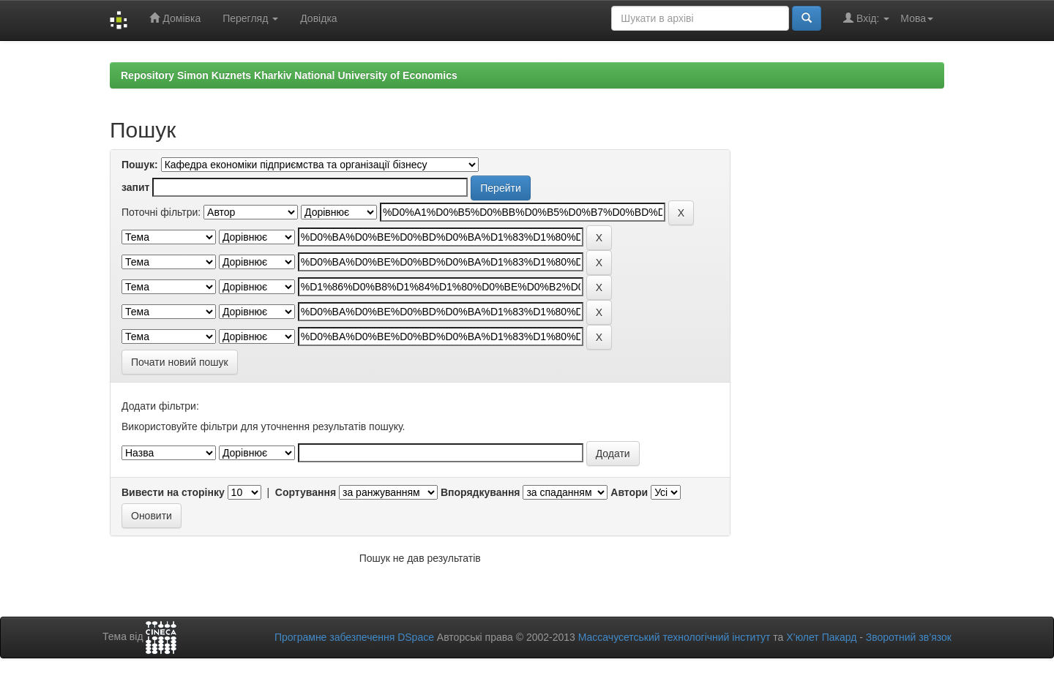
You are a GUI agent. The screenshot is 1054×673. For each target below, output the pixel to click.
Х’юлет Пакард (821, 637)
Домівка (175, 18)
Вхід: (866, 18)
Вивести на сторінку (173, 492)
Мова (916, 18)
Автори (629, 492)
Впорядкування (480, 492)
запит (135, 187)
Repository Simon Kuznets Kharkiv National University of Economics (289, 75)
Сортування (305, 492)
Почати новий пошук (179, 362)
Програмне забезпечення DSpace (354, 637)
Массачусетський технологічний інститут (674, 637)
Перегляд (250, 18)
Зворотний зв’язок (909, 637)
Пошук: (140, 164)
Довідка (318, 18)
